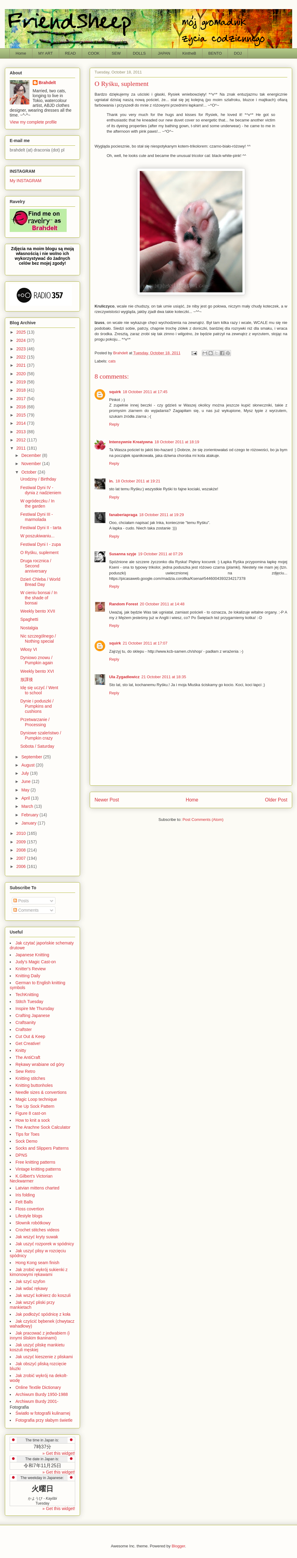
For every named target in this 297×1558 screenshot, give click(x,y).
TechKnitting (26, 994)
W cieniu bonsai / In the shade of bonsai (38, 597)
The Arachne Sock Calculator (42, 1127)
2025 (21, 332)
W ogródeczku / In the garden (37, 503)
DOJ (238, 53)
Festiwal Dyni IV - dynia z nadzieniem (40, 490)
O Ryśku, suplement (39, 552)
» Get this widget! (58, 1453)
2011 (21, 448)
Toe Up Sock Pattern (34, 1106)
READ (70, 53)
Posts (21, 900)
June (26, 781)
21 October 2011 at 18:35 (163, 677)
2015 (21, 415)
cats (112, 361)
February (30, 814)
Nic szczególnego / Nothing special (38, 639)
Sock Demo (26, 1141)
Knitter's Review (30, 968)
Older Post (276, 799)
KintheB (189, 53)
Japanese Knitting (32, 954)
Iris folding (25, 1194)
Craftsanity (25, 1022)
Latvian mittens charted (37, 1188)
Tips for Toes (27, 1134)
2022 (21, 357)
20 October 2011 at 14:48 (162, 604)
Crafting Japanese (32, 1015)
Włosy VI (28, 649)
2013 (21, 431)
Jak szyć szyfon (30, 1281)
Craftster (23, 1029)
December (31, 455)
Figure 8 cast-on (30, 1113)
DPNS (21, 1155)
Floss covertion (29, 1208)
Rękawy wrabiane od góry (39, 1064)
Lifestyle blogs (28, 1215)
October (29, 472)
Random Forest (123, 604)
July (25, 773)
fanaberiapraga (123, 514)
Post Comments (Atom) (202, 819)
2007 (21, 858)
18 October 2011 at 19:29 (161, 514)
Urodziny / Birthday (38, 479)
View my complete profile (33, 122)
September (32, 756)
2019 (21, 381)
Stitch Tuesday (29, 1001)
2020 (21, 373)
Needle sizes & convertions (41, 1092)
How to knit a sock (32, 1120)
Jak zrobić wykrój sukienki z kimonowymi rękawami (39, 1272)
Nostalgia (29, 627)
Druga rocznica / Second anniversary (35, 565)
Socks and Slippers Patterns (42, 1148)
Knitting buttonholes (34, 1085)
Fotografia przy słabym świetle (43, 1420)
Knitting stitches (30, 1078)
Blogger (178, 1546)
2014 (21, 423)
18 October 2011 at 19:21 (137, 481)
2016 (21, 406)
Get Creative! (27, 1043)
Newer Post (107, 799)
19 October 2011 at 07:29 (160, 554)
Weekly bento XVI (37, 671)
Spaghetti (29, 619)
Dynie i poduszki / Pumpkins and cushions (37, 706)
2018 (21, 390)
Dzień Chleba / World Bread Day (40, 582)
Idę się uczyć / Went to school (39, 690)
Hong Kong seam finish (37, 1262)
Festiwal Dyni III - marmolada (36, 517)
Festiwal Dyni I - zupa (40, 544)
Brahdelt (47, 82)
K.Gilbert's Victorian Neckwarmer (31, 1178)
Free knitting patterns (35, 1162)
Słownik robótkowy (33, 1222)
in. (111, 481)
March (27, 806)
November (31, 463)
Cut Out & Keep (30, 1036)
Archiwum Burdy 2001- (36, 1401)
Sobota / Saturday (37, 746)
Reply (114, 424)
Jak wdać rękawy (31, 1288)
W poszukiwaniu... (37, 535)
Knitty (20, 1050)
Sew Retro (25, 1071)
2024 (21, 340)
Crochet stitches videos (37, 1229)
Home (21, 53)
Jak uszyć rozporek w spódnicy (44, 1243)
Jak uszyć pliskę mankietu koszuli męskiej (37, 1347)
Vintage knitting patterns (38, 1169)
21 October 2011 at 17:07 (145, 643)
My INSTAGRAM (26, 180)
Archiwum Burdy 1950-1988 (41, 1394)
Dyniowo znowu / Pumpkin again (36, 660)
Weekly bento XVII (37, 611)
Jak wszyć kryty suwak (36, 1236)
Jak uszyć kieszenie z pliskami (44, 1356)
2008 (21, 850)
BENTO (215, 53)
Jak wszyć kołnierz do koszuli (43, 1295)
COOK (93, 53)
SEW (116, 53)
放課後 (26, 679)
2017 (21, 398)
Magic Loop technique (36, 1099)
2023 (21, 348)
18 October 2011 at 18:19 (177, 442)
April (26, 798)
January (29, 823)
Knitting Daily (27, 975)
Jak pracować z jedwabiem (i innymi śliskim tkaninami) (40, 1335)
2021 (21, 365)
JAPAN (164, 53)
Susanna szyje (122, 554)
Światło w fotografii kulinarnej (42, 1413)
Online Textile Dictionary (38, 1387)
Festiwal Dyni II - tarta (40, 527)
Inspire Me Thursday (34, 1008)
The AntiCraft (27, 1057)
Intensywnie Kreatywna (131, 442)
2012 (21, 439)
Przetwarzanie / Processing (34, 722)
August (28, 765)
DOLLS (139, 53)
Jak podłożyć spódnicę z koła (42, 1314)
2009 (21, 841)
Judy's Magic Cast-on (35, 961)
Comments (26, 910)
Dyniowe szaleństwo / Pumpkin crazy (40, 735)
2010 (21, 833)
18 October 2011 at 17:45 (145, 392)
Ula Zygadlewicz (124, 677)
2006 (21, 866)
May (25, 790)
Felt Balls (24, 1201)
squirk (115, 392)
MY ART (45, 53)
